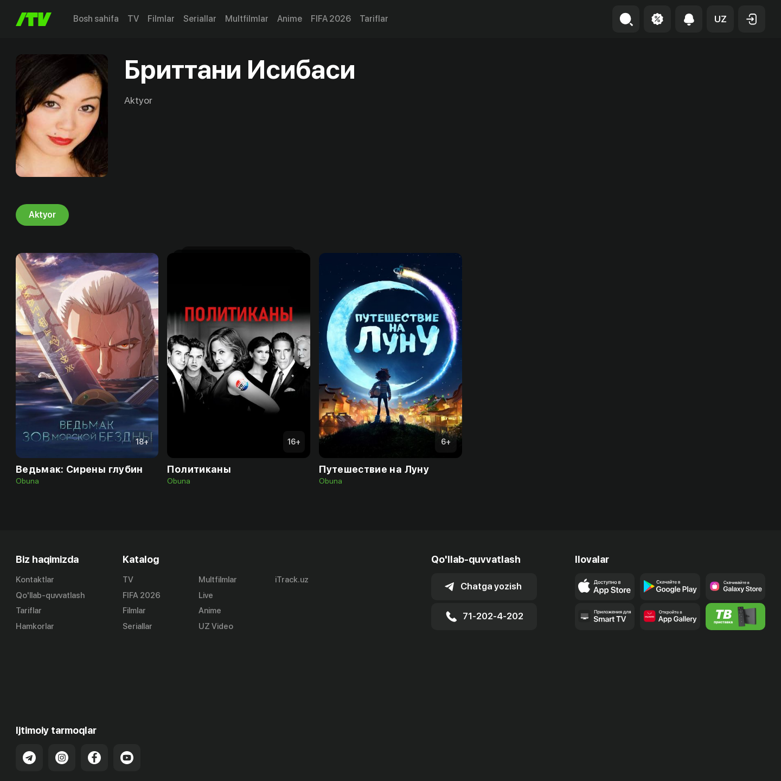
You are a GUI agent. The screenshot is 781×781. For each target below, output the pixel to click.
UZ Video (216, 627)
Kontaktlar (35, 580)
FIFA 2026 (331, 19)
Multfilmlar (246, 19)
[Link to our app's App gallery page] (670, 616)
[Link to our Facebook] (94, 705)
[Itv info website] (735, 616)
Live (206, 595)
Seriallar (199, 19)
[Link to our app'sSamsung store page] (735, 586)
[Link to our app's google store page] (670, 586)
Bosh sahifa (96, 19)
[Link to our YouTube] (126, 705)
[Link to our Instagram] (61, 705)
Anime (289, 19)
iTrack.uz (292, 580)
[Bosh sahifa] (34, 19)
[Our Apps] (605, 616)
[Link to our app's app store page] (605, 586)
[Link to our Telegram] (29, 705)
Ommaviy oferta (660, 761)
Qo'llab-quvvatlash (50, 595)
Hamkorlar (35, 627)
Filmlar (161, 19)
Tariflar (374, 19)
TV (133, 19)
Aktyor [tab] (42, 215)
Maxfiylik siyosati (734, 761)
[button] (720, 19)
